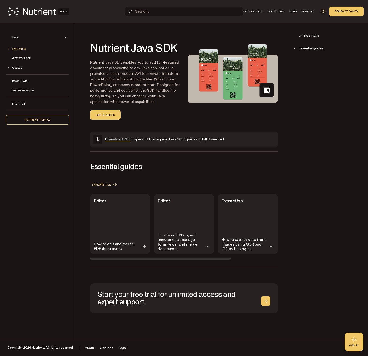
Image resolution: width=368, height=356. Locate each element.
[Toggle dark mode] (323, 11)
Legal (122, 348)
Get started (21, 58)
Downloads (20, 81)
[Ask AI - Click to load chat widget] (354, 342)
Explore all (105, 184)
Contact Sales (346, 11)
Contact (106, 348)
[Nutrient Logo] (38, 11)
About (89, 348)
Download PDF (118, 139)
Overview (19, 49)
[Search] (184, 11)
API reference (23, 90)
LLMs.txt (18, 103)
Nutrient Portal (37, 119)
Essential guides (311, 48)
